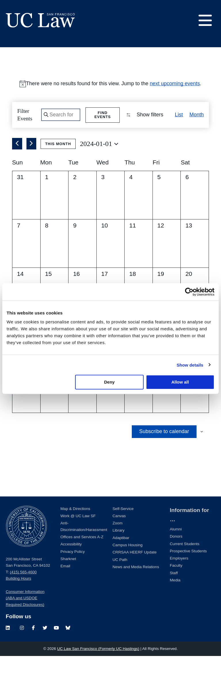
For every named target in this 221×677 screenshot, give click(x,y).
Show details (190, 364)
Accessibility (71, 565)
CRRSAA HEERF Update (135, 573)
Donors (176, 557)
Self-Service (123, 530)
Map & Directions (75, 530)
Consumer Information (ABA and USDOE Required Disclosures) (25, 619)
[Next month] (31, 165)
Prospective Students (188, 572)
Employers (179, 579)
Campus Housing (127, 566)
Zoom (118, 544)
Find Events (103, 115)
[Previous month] (17, 165)
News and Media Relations (136, 588)
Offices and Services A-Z (81, 558)
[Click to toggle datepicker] (99, 165)
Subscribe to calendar (164, 452)
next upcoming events (175, 83)
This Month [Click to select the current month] (58, 165)
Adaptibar (121, 559)
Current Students (184, 565)
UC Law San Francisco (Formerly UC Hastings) (98, 669)
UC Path (120, 581)
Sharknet (68, 580)
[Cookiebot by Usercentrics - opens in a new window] (189, 291)
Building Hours (18, 600)
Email (65, 587)
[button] (199, 138)
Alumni (176, 550)
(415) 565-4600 (23, 593)
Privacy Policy (72, 572)
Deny (109, 382)
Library (119, 551)
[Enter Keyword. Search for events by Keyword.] (61, 115)
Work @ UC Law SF (78, 537)
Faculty (176, 587)
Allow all (180, 382)
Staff (174, 594)
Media (175, 601)
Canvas (119, 537)
